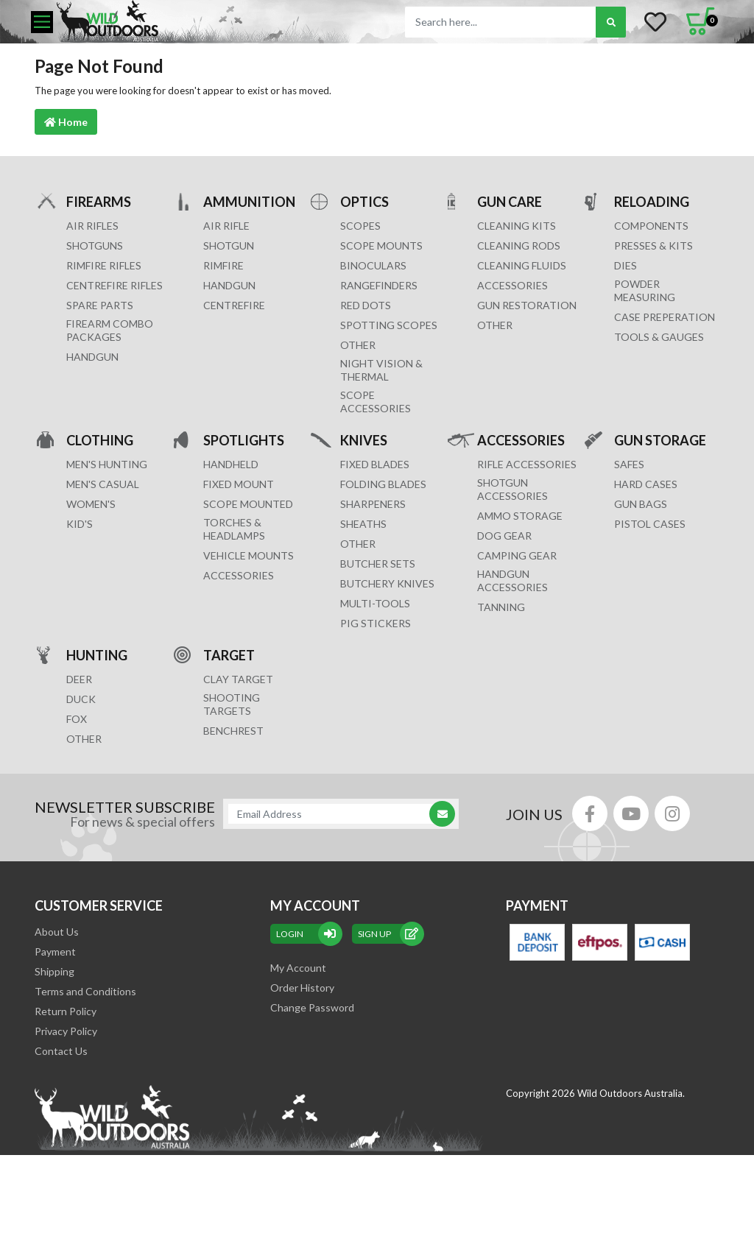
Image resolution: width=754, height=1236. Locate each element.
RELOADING (651, 201)
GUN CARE (509, 201)
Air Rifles (92, 225)
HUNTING (96, 654)
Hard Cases (645, 484)
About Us (57, 931)
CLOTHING (99, 439)
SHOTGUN (228, 245)
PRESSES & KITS (653, 245)
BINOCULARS (373, 265)
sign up (388, 934)
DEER (79, 679)
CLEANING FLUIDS (521, 265)
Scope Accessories (375, 401)
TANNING (501, 607)
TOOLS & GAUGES (659, 337)
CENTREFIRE (234, 305)
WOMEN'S (91, 504)
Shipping (54, 971)
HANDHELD (230, 464)
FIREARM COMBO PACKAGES (109, 330)
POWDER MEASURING (644, 290)
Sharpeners (373, 504)
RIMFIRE (223, 265)
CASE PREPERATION (664, 317)
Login (306, 934)
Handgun (92, 356)
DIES (625, 265)
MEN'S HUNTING (106, 464)
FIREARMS (98, 201)
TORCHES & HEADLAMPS (234, 529)
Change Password (312, 1007)
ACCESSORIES (512, 285)
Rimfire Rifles (103, 265)
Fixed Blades (374, 464)
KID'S (79, 524)
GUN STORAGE (660, 439)
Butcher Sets (377, 563)
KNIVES (363, 439)
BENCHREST (233, 730)
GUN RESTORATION (527, 305)
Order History (302, 987)
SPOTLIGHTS (243, 439)
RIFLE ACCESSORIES (527, 464)
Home (66, 122)
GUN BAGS (640, 504)
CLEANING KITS (516, 225)
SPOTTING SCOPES (388, 325)
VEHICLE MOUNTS (248, 555)
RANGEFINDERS (378, 285)
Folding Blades (383, 484)
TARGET (229, 654)
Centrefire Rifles (114, 285)
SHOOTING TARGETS (231, 704)
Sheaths (363, 524)
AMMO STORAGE (520, 515)
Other (358, 543)
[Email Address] (333, 814)
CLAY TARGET (238, 679)
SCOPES (360, 225)
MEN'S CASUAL (102, 484)
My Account (298, 967)
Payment (55, 951)
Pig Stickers (375, 623)
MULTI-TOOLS (375, 603)
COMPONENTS (651, 225)
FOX (76, 719)
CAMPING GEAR (517, 555)
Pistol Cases (650, 524)
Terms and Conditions (85, 991)
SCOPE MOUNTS (381, 245)
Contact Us (61, 1051)
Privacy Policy (66, 1031)
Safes (629, 464)
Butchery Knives (387, 583)
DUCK (81, 699)
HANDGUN (229, 285)
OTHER (358, 345)
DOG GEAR (504, 535)
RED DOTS (365, 305)
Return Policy (65, 1011)
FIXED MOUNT (238, 484)
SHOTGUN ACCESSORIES (512, 489)
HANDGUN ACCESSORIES (512, 580)
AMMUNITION (249, 201)
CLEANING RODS (518, 245)
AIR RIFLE (226, 225)
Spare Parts (99, 305)
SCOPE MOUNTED (248, 504)
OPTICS (364, 201)
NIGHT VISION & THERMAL (381, 370)
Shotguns (94, 245)
